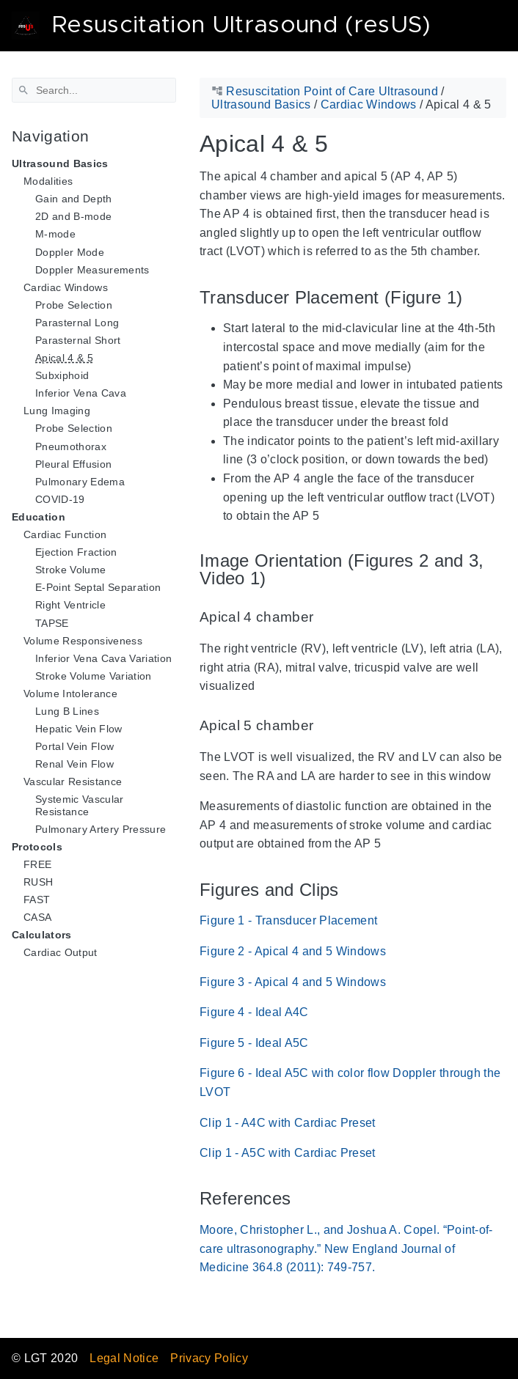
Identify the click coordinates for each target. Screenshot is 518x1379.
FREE (37, 864)
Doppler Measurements (92, 270)
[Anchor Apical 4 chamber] (324, 618)
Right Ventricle (70, 605)
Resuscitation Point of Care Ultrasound (332, 91)
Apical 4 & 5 (64, 358)
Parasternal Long (77, 322)
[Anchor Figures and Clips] (350, 890)
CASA (37, 917)
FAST (36, 899)
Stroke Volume (70, 569)
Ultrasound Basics (261, 104)
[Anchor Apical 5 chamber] (324, 726)
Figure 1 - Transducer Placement (288, 920)
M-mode (55, 234)
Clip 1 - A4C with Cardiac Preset (288, 1123)
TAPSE (52, 623)
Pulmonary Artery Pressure (100, 829)
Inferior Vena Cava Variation (103, 658)
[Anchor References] (302, 1199)
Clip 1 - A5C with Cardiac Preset (288, 1153)
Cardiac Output (60, 952)
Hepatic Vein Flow (79, 729)
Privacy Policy (209, 1358)
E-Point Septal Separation (98, 587)
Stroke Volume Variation (93, 676)
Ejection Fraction (76, 552)
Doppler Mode (69, 252)
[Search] (94, 90)
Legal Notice (124, 1358)
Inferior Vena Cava (80, 393)
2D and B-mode (73, 216)
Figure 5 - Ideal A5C (254, 1043)
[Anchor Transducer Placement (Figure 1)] (473, 297)
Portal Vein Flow (74, 746)
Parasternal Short (78, 340)
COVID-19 (60, 499)
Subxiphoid (62, 375)
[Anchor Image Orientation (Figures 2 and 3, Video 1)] (495, 569)
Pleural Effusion (73, 464)
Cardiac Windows (369, 104)
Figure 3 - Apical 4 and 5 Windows (293, 982)
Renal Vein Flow (74, 764)
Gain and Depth (73, 199)
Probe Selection (73, 305)
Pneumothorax (70, 446)
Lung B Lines (67, 711)
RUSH (38, 882)
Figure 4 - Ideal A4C (254, 1012)
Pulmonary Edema (80, 482)
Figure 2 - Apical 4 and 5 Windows (293, 951)
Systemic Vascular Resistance (79, 805)
